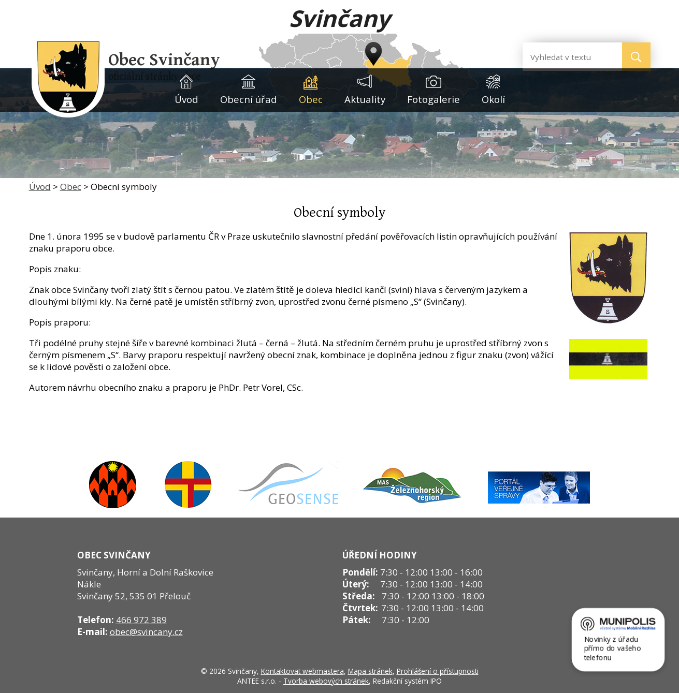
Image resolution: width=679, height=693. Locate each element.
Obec (311, 99)
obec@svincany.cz (146, 632)
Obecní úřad (248, 99)
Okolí (493, 99)
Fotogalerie (433, 99)
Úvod (186, 99)
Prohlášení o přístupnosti (438, 671)
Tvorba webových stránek (326, 681)
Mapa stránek (370, 671)
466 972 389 (141, 620)
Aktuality (364, 99)
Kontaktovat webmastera (302, 671)
